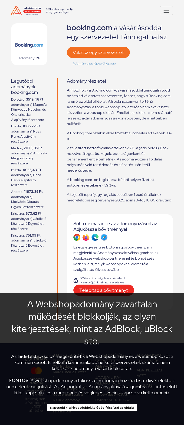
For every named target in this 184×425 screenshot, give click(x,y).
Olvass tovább (107, 269)
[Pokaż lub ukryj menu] (166, 10)
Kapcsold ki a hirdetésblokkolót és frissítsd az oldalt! (92, 407)
